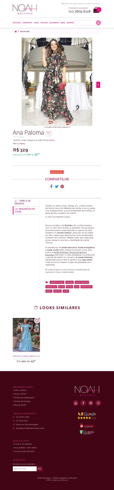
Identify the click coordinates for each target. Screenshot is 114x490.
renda (69, 287)
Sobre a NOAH (19, 390)
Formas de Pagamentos (23, 397)
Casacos (44, 23)
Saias (36, 23)
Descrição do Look (25, 210)
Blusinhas (54, 23)
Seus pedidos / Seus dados (25, 447)
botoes (69, 282)
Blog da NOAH (19, 405)
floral (61, 287)
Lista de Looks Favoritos (24, 451)
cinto (66, 291)
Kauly (22, 144)
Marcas (70, 23)
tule (76, 287)
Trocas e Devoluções (22, 444)
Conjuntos (27, 23)
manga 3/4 (51, 287)
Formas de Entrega (21, 401)
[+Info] (51, 140)
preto (48, 291)
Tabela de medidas (23, 202)
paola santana (82, 282)
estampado (86, 287)
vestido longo (57, 282)
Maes (63, 23)
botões (57, 291)
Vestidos (17, 23)
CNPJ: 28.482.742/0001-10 (57, 480)
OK (39, 469)
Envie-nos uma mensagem (27, 424)
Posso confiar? (19, 394)
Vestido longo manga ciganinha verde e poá (26, 356)
